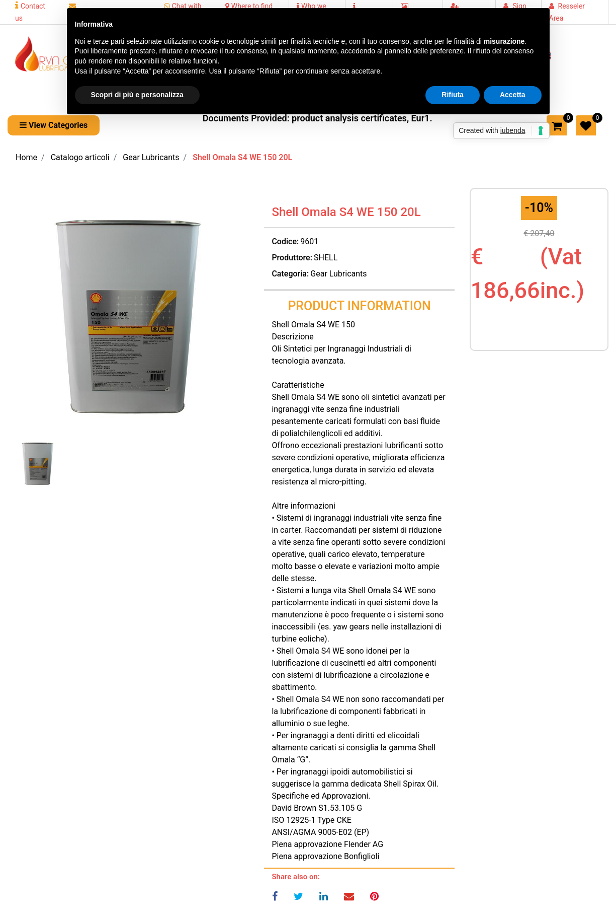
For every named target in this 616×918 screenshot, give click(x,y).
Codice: (285, 241)
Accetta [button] (512, 95)
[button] (53, 125)
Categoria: (290, 273)
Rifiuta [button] (453, 95)
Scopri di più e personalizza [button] (137, 95)
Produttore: (292, 257)
